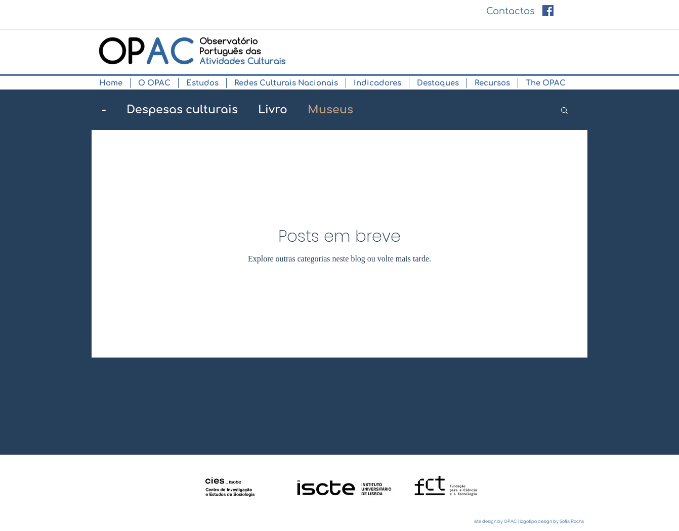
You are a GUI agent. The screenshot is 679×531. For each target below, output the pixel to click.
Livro (272, 110)
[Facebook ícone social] (548, 10)
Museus (330, 110)
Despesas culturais (182, 110)
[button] (154, 83)
